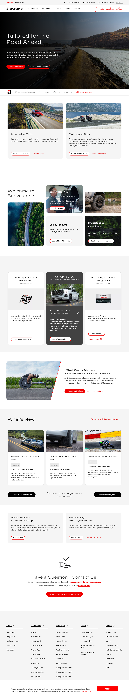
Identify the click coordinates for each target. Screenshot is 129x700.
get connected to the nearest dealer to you (85, 582)
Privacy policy (86, 691)
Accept (107, 689)
